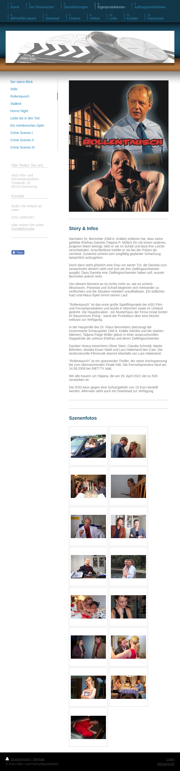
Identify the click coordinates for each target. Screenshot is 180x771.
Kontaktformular (22, 229)
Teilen (17, 252)
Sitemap (39, 759)
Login (170, 759)
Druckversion (18, 759)
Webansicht (165, 764)
